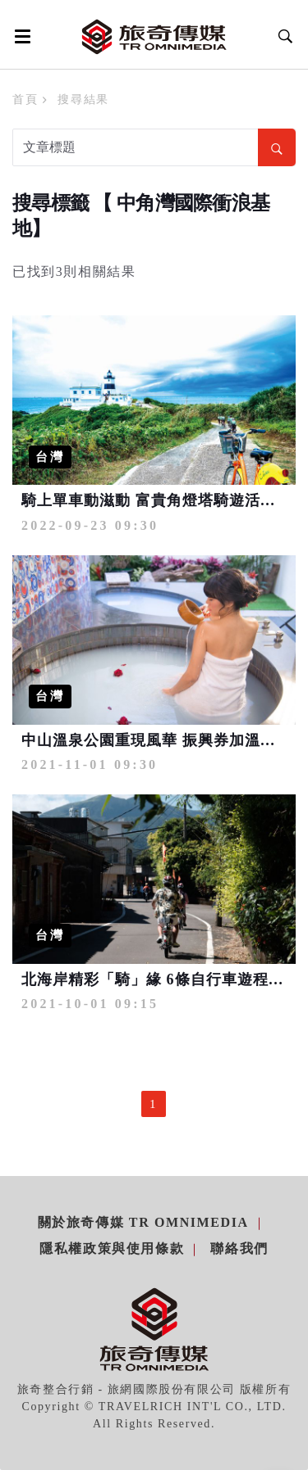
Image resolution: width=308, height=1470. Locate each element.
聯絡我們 (239, 1248)
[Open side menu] (19, 36)
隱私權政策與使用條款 (111, 1248)
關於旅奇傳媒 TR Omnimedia (143, 1222)
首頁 (25, 99)
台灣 (50, 457)
